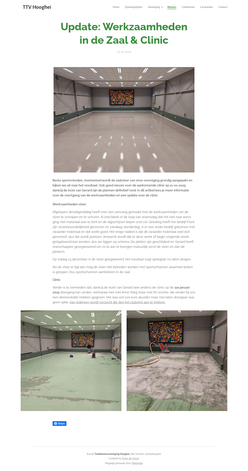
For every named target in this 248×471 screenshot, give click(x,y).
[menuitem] (109, 7)
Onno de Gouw (131, 458)
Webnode (137, 463)
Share (59, 423)
